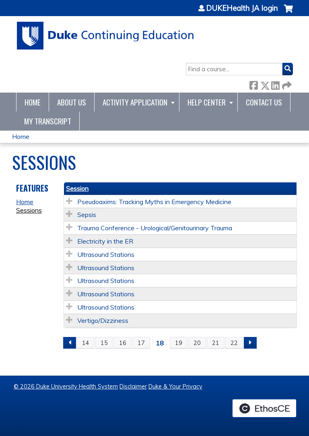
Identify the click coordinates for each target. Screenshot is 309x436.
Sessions (29, 210)
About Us (71, 102)
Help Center (206, 102)
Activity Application (135, 102)
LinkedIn (275, 84)
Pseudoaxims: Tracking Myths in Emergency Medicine (154, 202)
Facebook (253, 84)
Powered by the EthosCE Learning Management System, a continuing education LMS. (264, 408)
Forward (286, 84)
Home (33, 102)
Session (77, 188)
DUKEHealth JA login (242, 8)
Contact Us (264, 102)
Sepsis (86, 215)
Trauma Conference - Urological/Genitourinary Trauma (154, 228)
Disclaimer (133, 386)
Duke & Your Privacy (175, 386)
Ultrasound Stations (105, 254)
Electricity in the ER (105, 241)
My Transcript (47, 121)
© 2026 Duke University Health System (66, 386)
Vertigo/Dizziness (102, 320)
